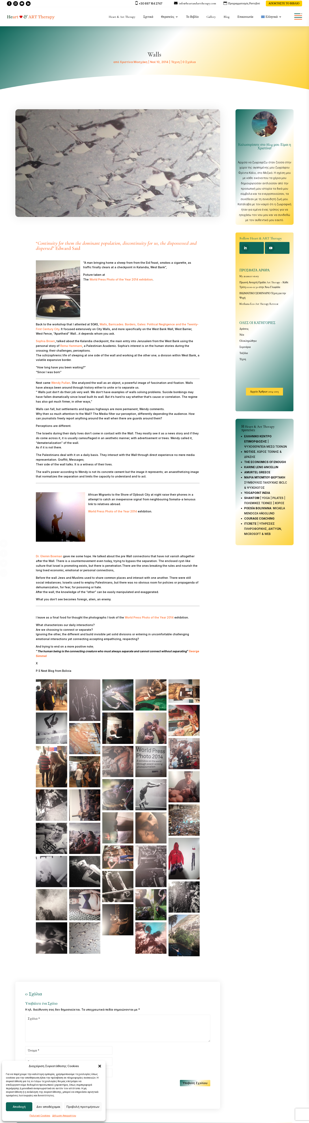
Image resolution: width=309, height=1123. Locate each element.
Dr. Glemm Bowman (49, 556)
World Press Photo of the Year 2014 (112, 511)
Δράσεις (244, 328)
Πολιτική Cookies (40, 1115)
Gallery (211, 17)
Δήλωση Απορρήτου (64, 1115)
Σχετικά (148, 17)
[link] (257, 492)
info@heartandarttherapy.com (197, 3)
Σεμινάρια (245, 347)
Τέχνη (175, 62)
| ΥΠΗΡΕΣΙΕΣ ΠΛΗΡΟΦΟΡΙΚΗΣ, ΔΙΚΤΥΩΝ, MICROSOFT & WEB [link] (263, 529)
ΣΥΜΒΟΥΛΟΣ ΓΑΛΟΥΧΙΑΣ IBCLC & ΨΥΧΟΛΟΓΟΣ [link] (265, 482)
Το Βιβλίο (192, 17)
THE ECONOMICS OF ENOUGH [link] (265, 462)
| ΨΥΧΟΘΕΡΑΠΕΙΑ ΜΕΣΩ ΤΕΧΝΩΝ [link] (265, 441)
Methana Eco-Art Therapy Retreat (258, 304)
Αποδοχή (19, 1107)
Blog (227, 17)
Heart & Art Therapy (122, 17)
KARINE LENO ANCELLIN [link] (261, 467)
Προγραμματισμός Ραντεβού (244, 3)
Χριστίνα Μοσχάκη (133, 62)
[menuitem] (271, 16)
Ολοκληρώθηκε (248, 341)
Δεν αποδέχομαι (48, 1107)
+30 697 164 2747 (150, 3)
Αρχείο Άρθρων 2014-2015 (264, 391)
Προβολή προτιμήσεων (83, 1107)
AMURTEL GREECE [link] (257, 472)
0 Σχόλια (189, 62)
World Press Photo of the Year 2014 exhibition (121, 279)
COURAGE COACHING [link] (259, 518)
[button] (100, 1066)
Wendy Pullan (60, 382)
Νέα (241, 334)
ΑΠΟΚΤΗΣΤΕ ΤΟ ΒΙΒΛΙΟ (284, 3)
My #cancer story (249, 276)
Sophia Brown (45, 341)
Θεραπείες (167, 17)
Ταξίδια (243, 353)
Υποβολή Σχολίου (195, 1083)
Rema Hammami (71, 345)
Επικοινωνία (245, 17)
